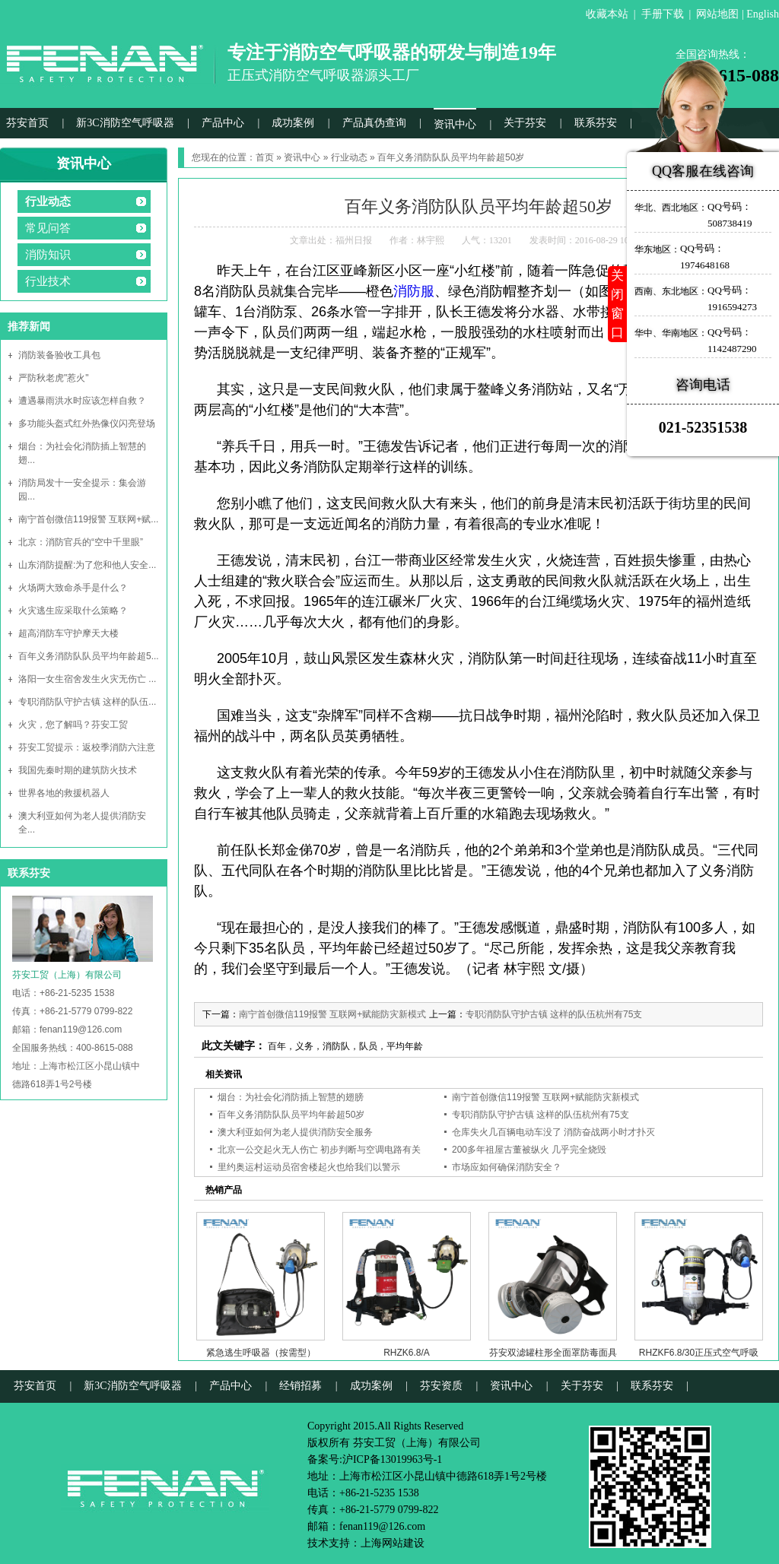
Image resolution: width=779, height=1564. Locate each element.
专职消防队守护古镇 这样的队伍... (87, 701)
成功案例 (293, 122)
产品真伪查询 (374, 122)
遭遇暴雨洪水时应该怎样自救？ (82, 400)
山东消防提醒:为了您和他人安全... (87, 565)
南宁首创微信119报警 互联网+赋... (88, 519)
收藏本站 (607, 14)
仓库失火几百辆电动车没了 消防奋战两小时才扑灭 (553, 1132)
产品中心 (223, 122)
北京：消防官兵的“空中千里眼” (80, 542)
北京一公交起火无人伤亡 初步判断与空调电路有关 (319, 1149)
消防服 (413, 291)
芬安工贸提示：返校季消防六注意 (86, 747)
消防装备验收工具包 (59, 355)
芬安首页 (27, 122)
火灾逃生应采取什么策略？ (73, 610)
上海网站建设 (392, 1543)
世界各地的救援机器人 (64, 793)
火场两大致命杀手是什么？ (73, 587)
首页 (265, 157)
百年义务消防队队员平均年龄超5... (88, 656)
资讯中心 (455, 124)
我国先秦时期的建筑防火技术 (77, 770)
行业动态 (48, 201)
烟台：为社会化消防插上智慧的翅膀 (291, 1097)
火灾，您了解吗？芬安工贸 (73, 724)
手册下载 (662, 14)
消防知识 (48, 255)
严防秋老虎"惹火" (53, 378)
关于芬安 (525, 122)
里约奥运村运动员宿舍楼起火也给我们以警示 (309, 1167)
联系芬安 (595, 122)
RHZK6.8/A (406, 1352)
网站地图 (717, 14)
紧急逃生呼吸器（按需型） (261, 1352)
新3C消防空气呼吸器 (124, 122)
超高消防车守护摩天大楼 (68, 633)
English (762, 14)
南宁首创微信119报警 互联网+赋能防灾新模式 (332, 1014)
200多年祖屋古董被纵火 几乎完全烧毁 (529, 1149)
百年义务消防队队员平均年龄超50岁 (291, 1114)
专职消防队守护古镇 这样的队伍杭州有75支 (554, 1014)
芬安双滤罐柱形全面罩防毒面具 (553, 1352)
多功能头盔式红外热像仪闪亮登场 (86, 423)
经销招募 (300, 1385)
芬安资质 (441, 1385)
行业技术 (48, 281)
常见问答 (48, 228)
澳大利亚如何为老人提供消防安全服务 (295, 1132)
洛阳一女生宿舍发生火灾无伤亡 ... (87, 679)
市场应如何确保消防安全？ (506, 1167)
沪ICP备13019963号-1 (392, 1459)
